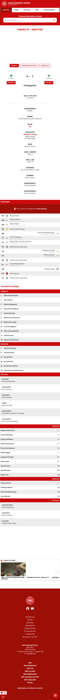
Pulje (30, 124)
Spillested (30, 132)
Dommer (30, 175)
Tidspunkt (30, 168)
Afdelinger (30, 622)
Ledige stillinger (30, 628)
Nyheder (30, 620)
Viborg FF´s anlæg (30, 134)
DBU (30, 662)
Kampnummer (30, 109)
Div (30, 126)
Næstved (48, 78)
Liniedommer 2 (30, 191)
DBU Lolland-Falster (30, 677)
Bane (30, 144)
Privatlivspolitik (30, 631)
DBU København (30, 674)
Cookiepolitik (30, 634)
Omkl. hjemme (30, 152)
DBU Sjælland (30, 680)
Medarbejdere (30, 625)
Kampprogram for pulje (29, 65)
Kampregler (45, 65)
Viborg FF (11, 78)
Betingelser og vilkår (30, 637)
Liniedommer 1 (30, 183)
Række (30, 116)
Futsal (30, 682)
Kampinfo (14, 65)
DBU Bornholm (30, 665)
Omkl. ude (30, 160)
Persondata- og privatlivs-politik (30, 688)
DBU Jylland (30, 671)
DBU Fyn (30, 668)
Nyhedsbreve (30, 617)
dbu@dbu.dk (31, 653)
